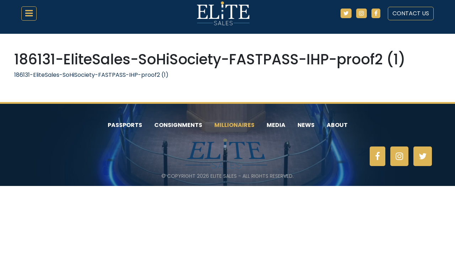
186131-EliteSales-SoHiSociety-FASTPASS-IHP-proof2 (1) (91, 75)
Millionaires (234, 125)
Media (276, 125)
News (306, 125)
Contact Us (410, 13)
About (337, 125)
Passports (125, 125)
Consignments (178, 125)
